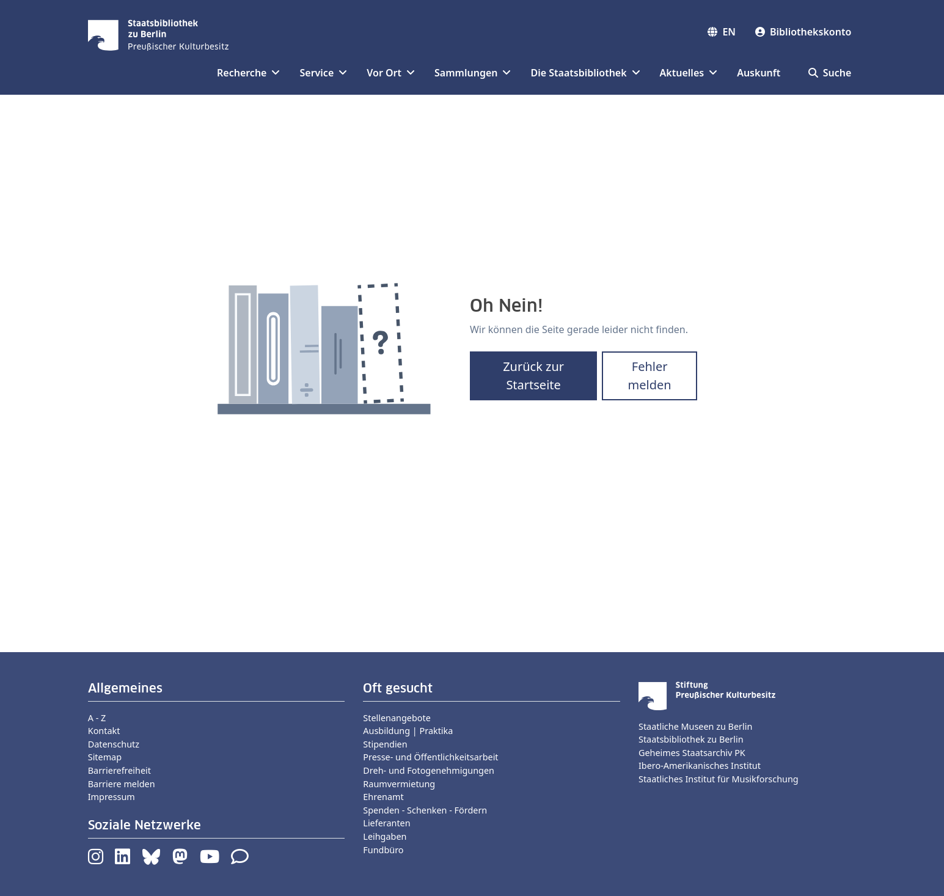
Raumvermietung (399, 784)
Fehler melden (649, 375)
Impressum (111, 796)
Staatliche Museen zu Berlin (695, 726)
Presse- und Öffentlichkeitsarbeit (430, 757)
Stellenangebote (396, 718)
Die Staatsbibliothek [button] (585, 72)
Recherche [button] (248, 72)
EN (722, 32)
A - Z (97, 718)
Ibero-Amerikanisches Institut (699, 765)
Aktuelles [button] (689, 72)
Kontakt (104, 730)
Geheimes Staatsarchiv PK (691, 752)
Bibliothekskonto (803, 32)
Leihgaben (384, 836)
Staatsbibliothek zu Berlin (691, 739)
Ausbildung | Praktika (408, 730)
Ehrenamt (383, 796)
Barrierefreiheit (119, 770)
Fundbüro (383, 850)
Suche (830, 72)
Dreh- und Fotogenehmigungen (428, 770)
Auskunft (758, 72)
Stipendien (385, 744)
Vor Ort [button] (391, 72)
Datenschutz (113, 744)
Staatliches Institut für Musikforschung (718, 779)
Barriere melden (121, 784)
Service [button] (323, 72)
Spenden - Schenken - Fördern (425, 810)
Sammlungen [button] (472, 72)
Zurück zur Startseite (533, 375)
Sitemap (105, 757)
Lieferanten (386, 823)
